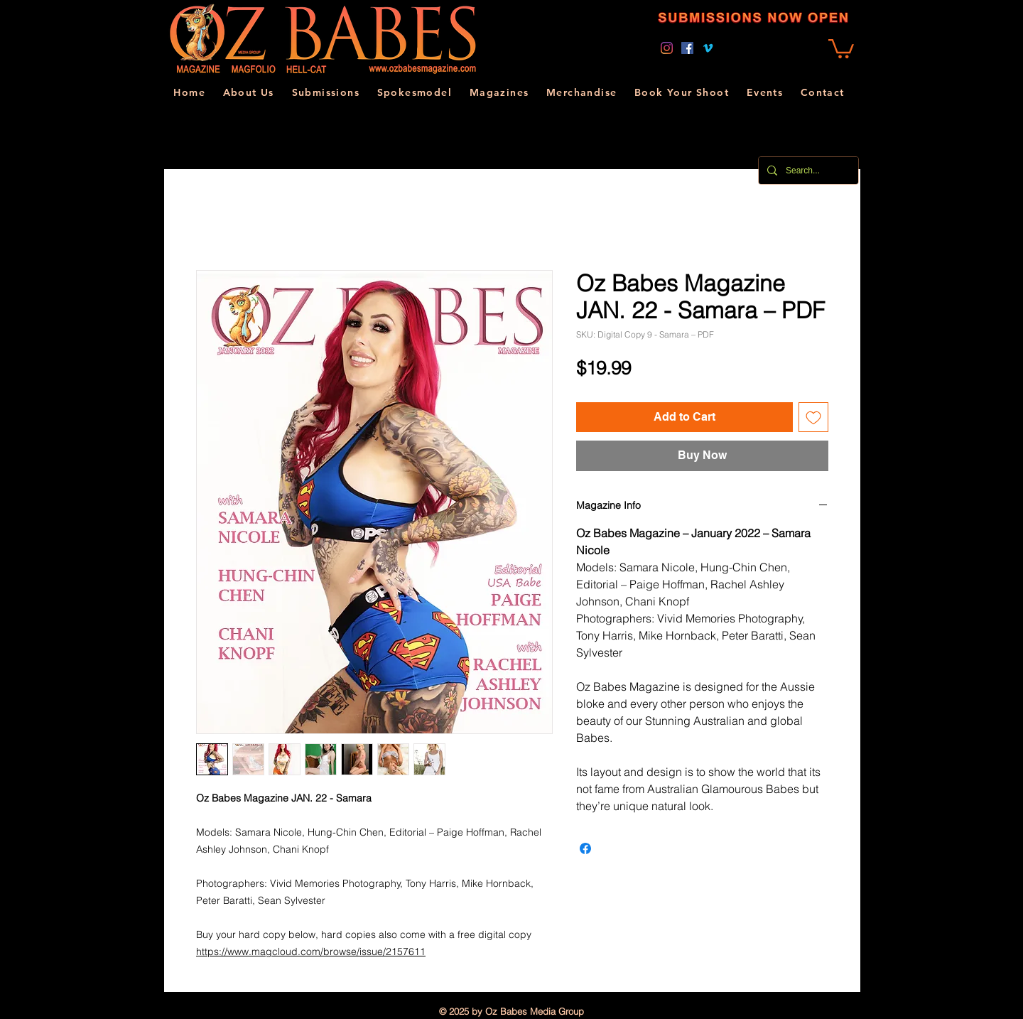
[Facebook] (687, 48)
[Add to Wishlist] (813, 417)
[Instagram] (667, 48)
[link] (841, 47)
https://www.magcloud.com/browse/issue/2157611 (311, 951)
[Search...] (807, 170)
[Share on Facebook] (585, 848)
